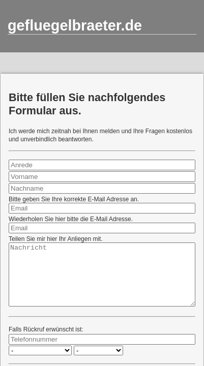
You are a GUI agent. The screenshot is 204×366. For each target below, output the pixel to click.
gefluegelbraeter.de (75, 25)
